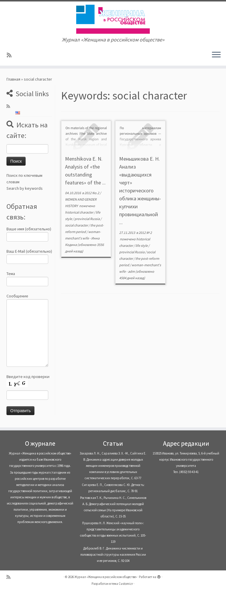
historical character (79, 212)
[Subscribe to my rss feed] (11, 55)
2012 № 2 (145, 232)
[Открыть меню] (216, 55)
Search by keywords (24, 188)
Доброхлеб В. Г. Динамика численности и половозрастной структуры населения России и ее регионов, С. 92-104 (113, 554)
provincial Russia (87, 219)
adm (131, 271)
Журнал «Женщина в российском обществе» (105, 577)
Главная (13, 79)
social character (77, 225)
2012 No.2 (92, 193)
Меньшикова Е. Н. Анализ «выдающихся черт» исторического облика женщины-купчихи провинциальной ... (140, 190)
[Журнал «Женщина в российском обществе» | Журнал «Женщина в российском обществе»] (113, 19)
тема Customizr (122, 584)
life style (141, 245)
